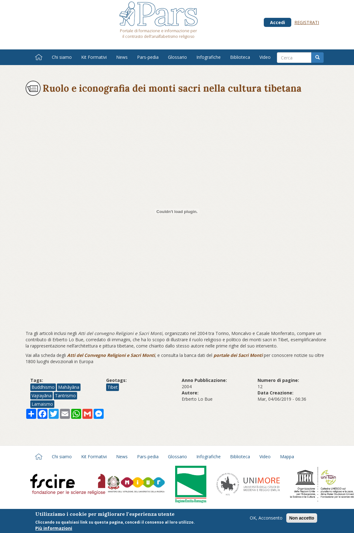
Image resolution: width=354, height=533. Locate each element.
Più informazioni (53, 528)
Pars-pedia (148, 57)
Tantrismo (65, 395)
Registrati (306, 22)
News (122, 57)
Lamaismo (42, 404)
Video (265, 57)
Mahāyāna (68, 387)
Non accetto (301, 517)
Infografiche (208, 57)
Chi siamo (62, 57)
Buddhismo (43, 387)
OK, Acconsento (266, 518)
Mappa (287, 456)
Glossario (177, 57)
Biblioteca (240, 57)
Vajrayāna (42, 395)
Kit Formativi (94, 57)
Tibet (112, 387)
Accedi (277, 22)
